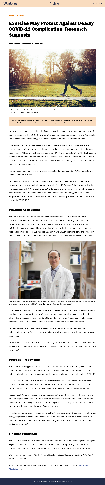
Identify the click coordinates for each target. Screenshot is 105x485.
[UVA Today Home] (10, 3)
